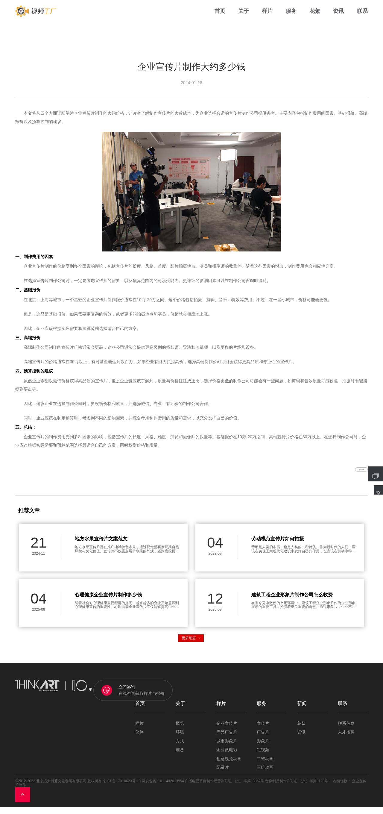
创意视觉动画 (228, 765)
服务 (291, 18)
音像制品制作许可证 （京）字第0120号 (296, 788)
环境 (180, 739)
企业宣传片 (226, 730)
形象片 (263, 748)
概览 (180, 730)
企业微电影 (226, 757)
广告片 (263, 739)
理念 (180, 757)
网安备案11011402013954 (163, 788)
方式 (180, 748)
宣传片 (263, 730)
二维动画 (265, 765)
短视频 (263, 757)
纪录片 (222, 774)
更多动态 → (191, 645)
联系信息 (346, 730)
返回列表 (350, 472)
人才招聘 (346, 739)
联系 (362, 18)
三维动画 (265, 774)
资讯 (338, 18)
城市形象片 (226, 748)
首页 (220, 18)
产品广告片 (226, 739)
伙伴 (139, 739)
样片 (267, 18)
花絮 (314, 18)
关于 (243, 18)
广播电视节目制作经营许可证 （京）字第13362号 (224, 788)
